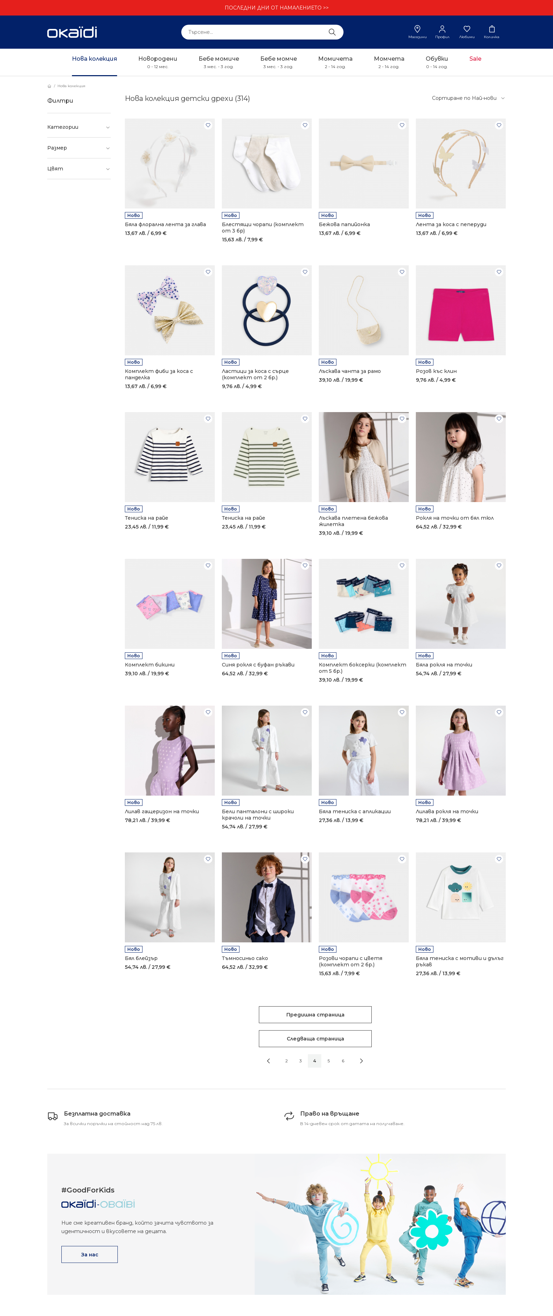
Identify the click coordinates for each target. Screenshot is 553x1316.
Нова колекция (71, 86)
